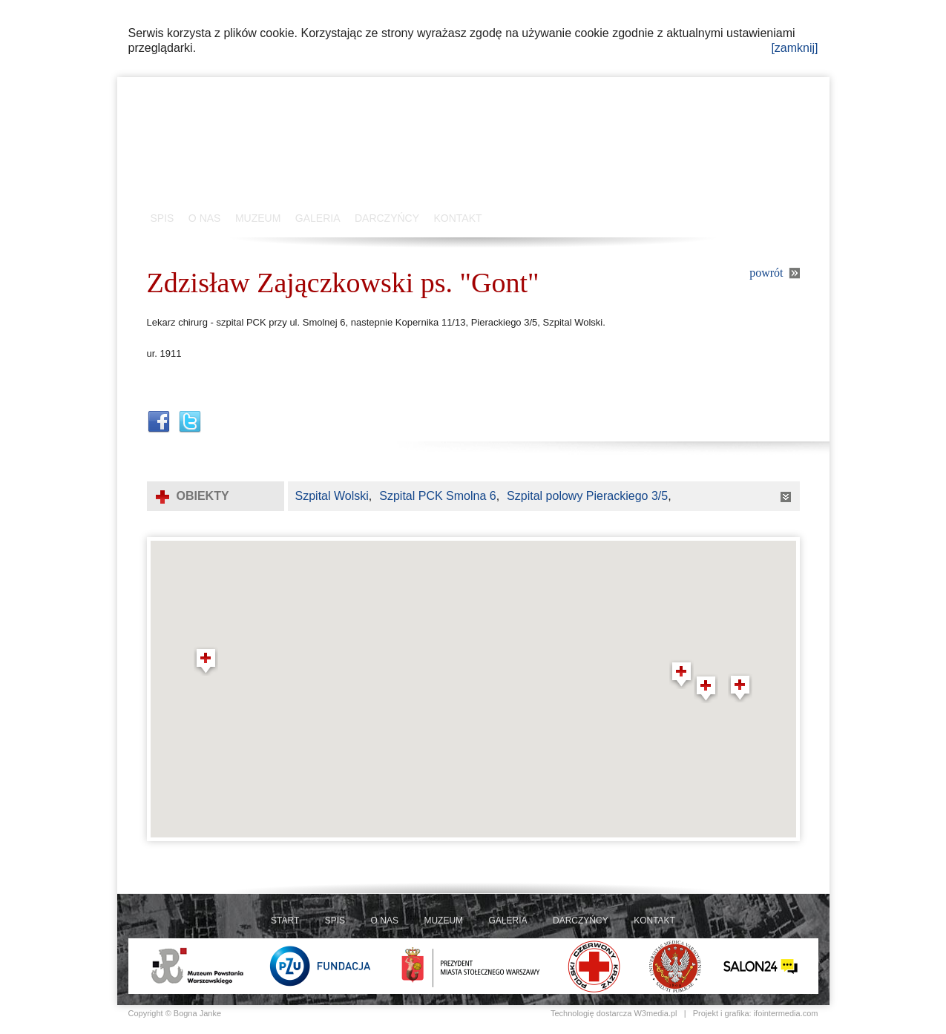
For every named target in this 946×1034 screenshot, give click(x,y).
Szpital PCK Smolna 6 (437, 496)
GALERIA (318, 218)
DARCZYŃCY (387, 218)
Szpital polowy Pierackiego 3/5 (587, 496)
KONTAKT (458, 218)
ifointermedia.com (786, 1013)
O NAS (204, 218)
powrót (766, 272)
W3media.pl (655, 1013)
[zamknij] (794, 48)
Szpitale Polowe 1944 (292, 148)
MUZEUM (257, 218)
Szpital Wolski (332, 496)
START (285, 920)
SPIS (162, 218)
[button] (206, 661)
